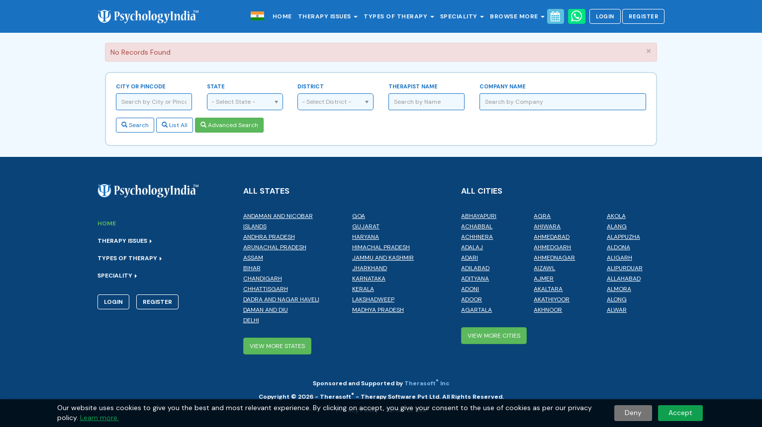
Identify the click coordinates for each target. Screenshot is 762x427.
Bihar (252, 268)
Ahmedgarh (552, 247)
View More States (277, 346)
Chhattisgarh (265, 289)
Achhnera (477, 237)
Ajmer (544, 279)
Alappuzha (623, 237)
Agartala (476, 310)
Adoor (471, 299)
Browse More (517, 16)
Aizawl (544, 268)
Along (617, 299)
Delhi (251, 320)
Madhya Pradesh (378, 310)
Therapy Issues (328, 16)
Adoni (470, 289)
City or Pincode (141, 86)
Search (135, 125)
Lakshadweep (373, 299)
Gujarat (366, 226)
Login (605, 16)
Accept (680, 412)
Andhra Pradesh (269, 237)
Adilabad (475, 268)
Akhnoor (548, 310)
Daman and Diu (265, 310)
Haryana (365, 237)
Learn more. (99, 417)
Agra (542, 216)
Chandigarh (262, 279)
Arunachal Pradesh (274, 247)
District (310, 86)
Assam (253, 258)
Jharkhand (369, 268)
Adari (469, 258)
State (216, 86)
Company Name (502, 86)
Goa (358, 216)
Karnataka (368, 279)
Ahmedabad (552, 237)
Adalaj (472, 247)
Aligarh (619, 258)
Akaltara (548, 289)
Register (643, 16)
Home (282, 16)
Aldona (618, 247)
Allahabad (624, 279)
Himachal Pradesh (381, 247)
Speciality (462, 16)
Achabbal (476, 226)
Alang (617, 226)
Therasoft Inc (427, 383)
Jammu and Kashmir (383, 258)
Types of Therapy (399, 16)
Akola (616, 216)
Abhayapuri (478, 216)
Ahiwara (547, 226)
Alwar (617, 310)
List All (175, 125)
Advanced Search (229, 125)
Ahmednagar (554, 258)
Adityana (475, 279)
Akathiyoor (552, 299)
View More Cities (494, 336)
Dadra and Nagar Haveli (281, 299)
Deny (633, 412)
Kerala (363, 289)
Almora (619, 289)
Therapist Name (413, 86)
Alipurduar (625, 268)
